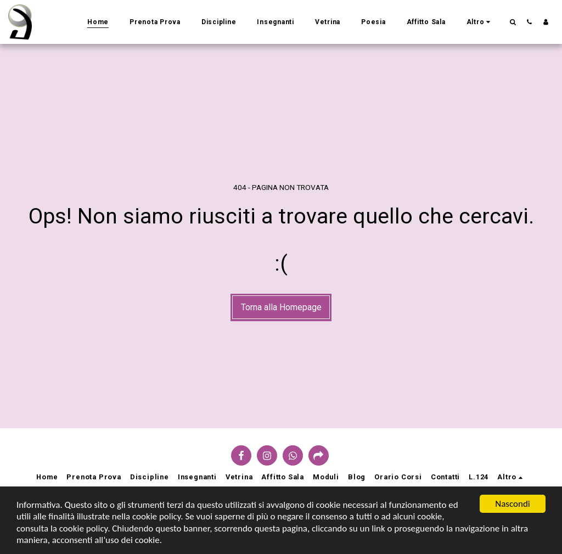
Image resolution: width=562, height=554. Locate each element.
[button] (512, 21)
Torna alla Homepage (281, 307)
